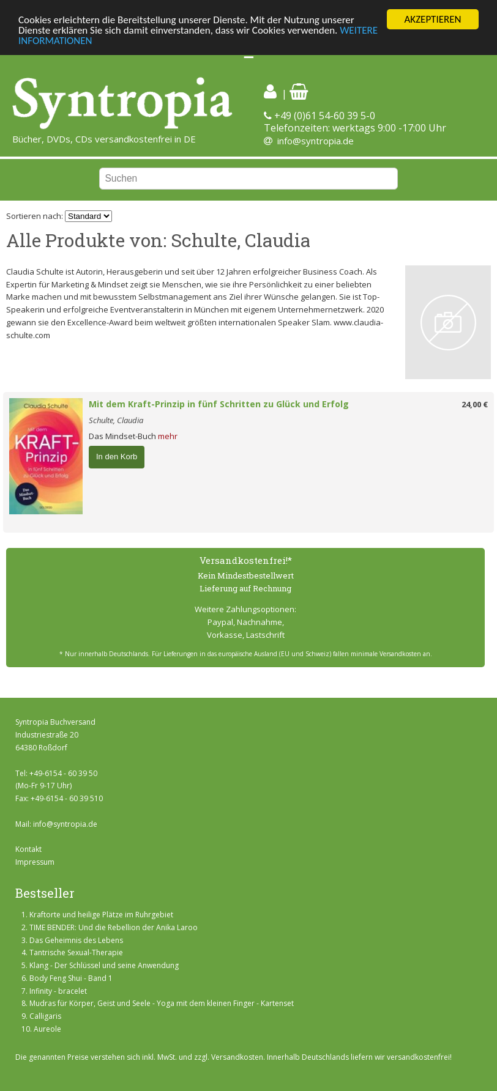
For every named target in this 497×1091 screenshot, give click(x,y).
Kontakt (28, 849)
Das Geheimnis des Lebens (76, 939)
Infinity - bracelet (58, 991)
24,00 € (474, 404)
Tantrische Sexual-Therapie (76, 952)
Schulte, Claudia (116, 420)
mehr (167, 436)
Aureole (47, 1029)
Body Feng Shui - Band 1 (71, 978)
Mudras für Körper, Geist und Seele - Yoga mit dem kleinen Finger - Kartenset (161, 1003)
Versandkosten (237, 1057)
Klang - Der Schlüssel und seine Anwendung (104, 965)
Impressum (34, 862)
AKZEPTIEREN (432, 19)
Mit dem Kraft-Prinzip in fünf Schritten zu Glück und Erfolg (219, 404)
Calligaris (45, 1016)
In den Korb (116, 456)
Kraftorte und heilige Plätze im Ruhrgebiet (101, 914)
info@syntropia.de (315, 141)
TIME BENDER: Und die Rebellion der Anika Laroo (113, 927)
